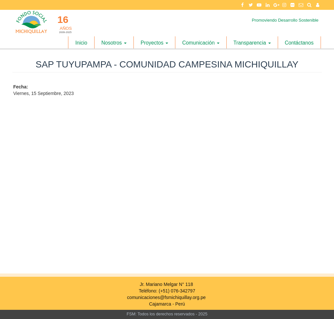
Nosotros (114, 43)
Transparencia (252, 43)
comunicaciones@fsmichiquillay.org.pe (166, 297)
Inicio (81, 43)
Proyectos (154, 43)
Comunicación (201, 43)
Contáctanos (299, 43)
